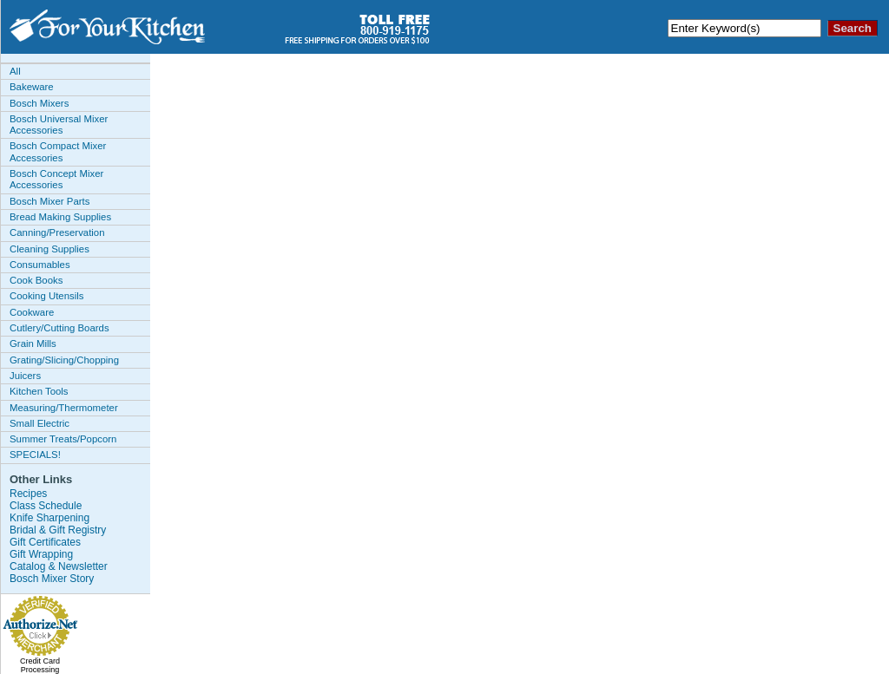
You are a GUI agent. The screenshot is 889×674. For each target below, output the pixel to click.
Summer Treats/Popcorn (63, 439)
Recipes (28, 494)
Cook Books (36, 280)
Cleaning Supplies (49, 249)
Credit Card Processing (40, 665)
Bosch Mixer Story (52, 579)
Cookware (32, 312)
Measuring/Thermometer (64, 407)
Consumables (40, 264)
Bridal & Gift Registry (58, 530)
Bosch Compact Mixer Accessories (58, 151)
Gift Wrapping (41, 554)
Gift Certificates (45, 542)
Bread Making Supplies (60, 217)
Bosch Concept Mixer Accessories (56, 179)
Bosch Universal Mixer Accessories (59, 124)
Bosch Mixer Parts (49, 201)
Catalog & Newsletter (59, 566)
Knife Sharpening (49, 518)
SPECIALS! (35, 454)
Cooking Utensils (46, 296)
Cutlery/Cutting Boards (59, 328)
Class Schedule (46, 506)
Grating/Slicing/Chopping (64, 360)
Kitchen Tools (39, 391)
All (15, 71)
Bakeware (32, 87)
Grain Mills (33, 343)
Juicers (25, 375)
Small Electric (39, 423)
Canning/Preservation (57, 232)
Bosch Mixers (39, 103)
